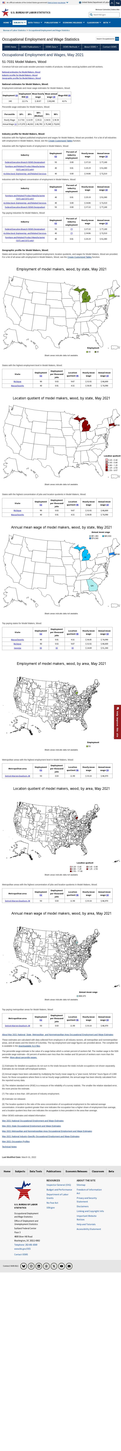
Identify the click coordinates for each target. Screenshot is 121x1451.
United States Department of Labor (94, 2)
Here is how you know (56, 2)
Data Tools (36, 1171)
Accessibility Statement (89, 1229)
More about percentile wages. (23, 1057)
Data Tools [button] (34, 22)
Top (118, 3)
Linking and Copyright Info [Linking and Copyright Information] (90, 1211)
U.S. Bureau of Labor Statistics (30, 12)
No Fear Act (52, 1202)
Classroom (98, 1171)
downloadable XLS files (29, 1046)
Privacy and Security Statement (87, 1199)
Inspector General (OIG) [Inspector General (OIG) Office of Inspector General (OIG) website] (59, 1184)
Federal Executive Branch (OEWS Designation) (25, 162)
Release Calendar (103, 9)
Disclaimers (83, 1206)
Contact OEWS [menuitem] (110, 46)
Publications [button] (51, 22)
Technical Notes (9, 1147)
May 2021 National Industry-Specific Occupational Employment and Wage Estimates (40, 1136)
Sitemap (81, 1184)
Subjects (20, 1171)
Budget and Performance (59, 1189)
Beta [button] (106, 22)
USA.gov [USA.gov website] (51, 1207)
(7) (71, 229)
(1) (16, 95)
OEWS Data (51, 46)
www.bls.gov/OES (22, 1248)
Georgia (17, 648)
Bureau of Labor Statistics (14, 30)
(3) (27, 97)
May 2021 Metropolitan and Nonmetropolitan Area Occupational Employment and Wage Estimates (47, 1131)
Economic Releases (76, 1171)
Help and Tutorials (86, 1224)
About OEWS (90, 46)
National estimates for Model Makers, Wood (21, 72)
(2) (54, 97)
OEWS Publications (30, 46)
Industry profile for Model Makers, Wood (19, 75)
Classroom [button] (93, 22)
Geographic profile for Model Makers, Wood (21, 78)
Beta (111, 1171)
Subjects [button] (19, 22)
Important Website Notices (86, 1217)
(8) (41, 648)
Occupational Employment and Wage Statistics (49, 30)
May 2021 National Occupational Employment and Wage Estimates (33, 1121)
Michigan (17, 381)
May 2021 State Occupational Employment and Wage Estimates (31, 1126)
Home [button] (6, 22)
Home (7, 1171)
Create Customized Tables (60, 141)
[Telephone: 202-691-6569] (28, 1245)
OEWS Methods (70, 46)
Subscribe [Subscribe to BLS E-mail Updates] (115, 9)
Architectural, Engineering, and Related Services (24, 173)
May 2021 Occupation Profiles (16, 1141)
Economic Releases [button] (73, 22)
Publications (54, 1171)
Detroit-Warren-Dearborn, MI (17, 776)
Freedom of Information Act (89, 1191)
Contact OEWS (21, 1254)
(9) (77, 375)
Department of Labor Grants (57, 1196)
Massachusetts (17, 385)
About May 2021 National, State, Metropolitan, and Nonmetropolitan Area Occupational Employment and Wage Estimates (57, 1034)
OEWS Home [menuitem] (10, 46)
